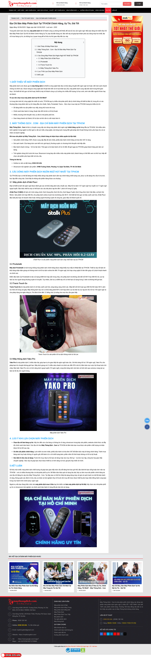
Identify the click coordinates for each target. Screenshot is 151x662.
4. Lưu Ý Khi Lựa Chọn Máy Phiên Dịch (49, 71)
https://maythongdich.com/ (27, 634)
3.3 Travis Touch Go (45, 65)
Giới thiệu (21, 10)
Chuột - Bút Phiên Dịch (57, 10)
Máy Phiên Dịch (31, 10)
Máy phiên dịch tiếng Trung (62, 607)
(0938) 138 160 (118, 619)
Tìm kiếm (127, 4)
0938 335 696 (107, 619)
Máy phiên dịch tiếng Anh (62, 610)
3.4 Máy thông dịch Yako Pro (48, 68)
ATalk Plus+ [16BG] (16, 192)
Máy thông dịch (59, 621)
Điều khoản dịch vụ (60, 627)
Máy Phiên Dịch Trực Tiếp (62, 614)
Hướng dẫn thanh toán (61, 635)
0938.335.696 (60, 5)
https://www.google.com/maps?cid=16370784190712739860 (28, 640)
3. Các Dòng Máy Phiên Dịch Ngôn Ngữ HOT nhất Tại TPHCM (57, 56)
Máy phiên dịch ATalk (61, 605)
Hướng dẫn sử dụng (87, 10)
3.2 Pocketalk (43, 62)
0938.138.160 (83, 5)
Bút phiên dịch (58, 617)
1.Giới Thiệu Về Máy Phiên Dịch (47, 46)
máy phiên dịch (35, 31)
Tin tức (108, 10)
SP (139, 4)
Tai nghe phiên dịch (60, 619)
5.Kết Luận (40, 75)
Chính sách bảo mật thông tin (63, 630)
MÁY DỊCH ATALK (42, 10)
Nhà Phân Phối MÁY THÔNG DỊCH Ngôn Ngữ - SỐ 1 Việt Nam (81, 646)
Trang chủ (12, 10)
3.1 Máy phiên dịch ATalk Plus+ (49, 58)
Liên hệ (114, 10)
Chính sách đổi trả (60, 632)
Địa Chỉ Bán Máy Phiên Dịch (46, 18)
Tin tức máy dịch (27, 18)
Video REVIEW (99, 10)
